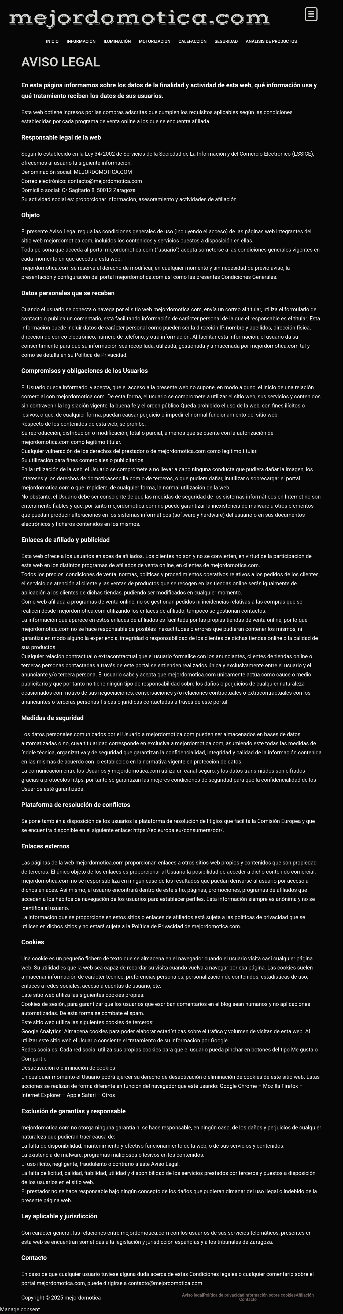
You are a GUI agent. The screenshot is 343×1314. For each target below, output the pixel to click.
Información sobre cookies (270, 1295)
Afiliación (305, 1295)
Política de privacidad (223, 1295)
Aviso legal (192, 1295)
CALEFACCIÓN (193, 41)
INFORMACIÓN (81, 41)
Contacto (248, 1299)
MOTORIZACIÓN (155, 41)
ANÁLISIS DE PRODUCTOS (271, 41)
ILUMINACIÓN (117, 41)
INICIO (52, 41)
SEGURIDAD (226, 41)
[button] (311, 14)
